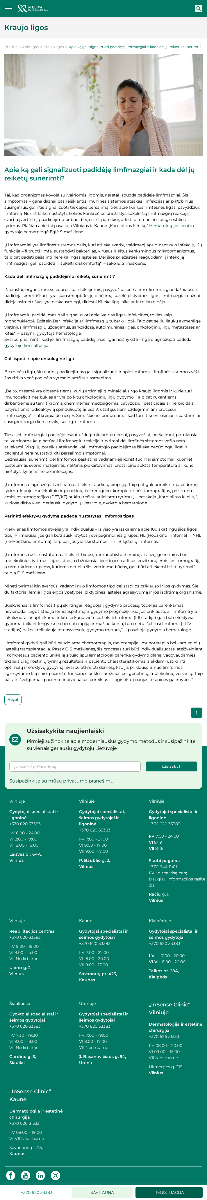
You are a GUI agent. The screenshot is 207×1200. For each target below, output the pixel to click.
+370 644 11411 (163, 866)
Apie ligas (30, 47)
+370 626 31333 (164, 1036)
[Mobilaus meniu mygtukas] (8, 8)
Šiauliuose (19, 1003)
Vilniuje (17, 801)
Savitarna (102, 1192)
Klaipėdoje (160, 920)
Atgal (13, 699)
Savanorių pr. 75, (26, 1147)
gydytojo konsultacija (26, 345)
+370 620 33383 (25, 824)
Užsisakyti (172, 766)
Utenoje (87, 1003)
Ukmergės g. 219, (166, 1066)
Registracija (169, 1192)
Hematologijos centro (171, 225)
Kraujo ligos (53, 47)
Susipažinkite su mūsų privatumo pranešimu (61, 781)
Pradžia (10, 47)
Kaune (85, 920)
